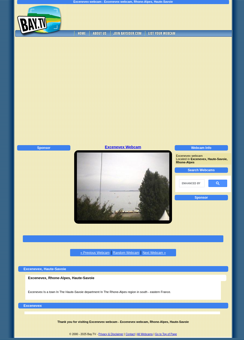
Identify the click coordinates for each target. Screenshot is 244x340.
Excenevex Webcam (123, 147)
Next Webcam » (154, 253)
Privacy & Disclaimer (110, 334)
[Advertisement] (51, 90)
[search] (191, 183)
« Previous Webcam (95, 253)
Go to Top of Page (166, 334)
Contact (130, 334)
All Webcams (145, 334)
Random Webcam (126, 253)
